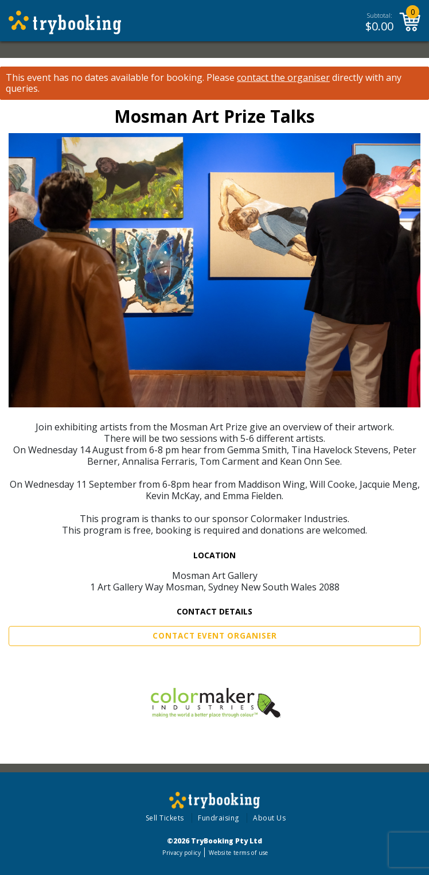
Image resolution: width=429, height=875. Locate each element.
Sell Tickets (165, 818)
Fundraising (218, 818)
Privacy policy (181, 853)
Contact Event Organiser (215, 636)
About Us (269, 818)
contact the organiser (283, 77)
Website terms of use (238, 853)
